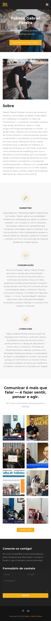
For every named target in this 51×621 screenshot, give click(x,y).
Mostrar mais (25, 530)
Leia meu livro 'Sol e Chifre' (25, 42)
